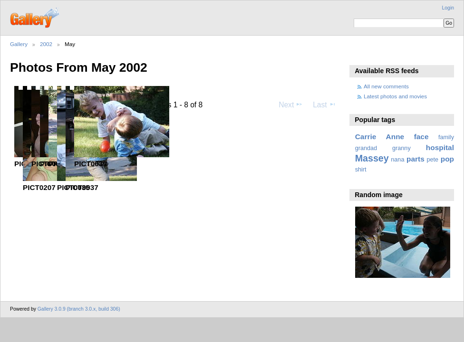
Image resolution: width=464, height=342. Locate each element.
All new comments (386, 86)
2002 (46, 44)
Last (324, 104)
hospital (440, 147)
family (446, 137)
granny (401, 148)
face (421, 137)
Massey (372, 158)
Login (448, 7)
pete (432, 159)
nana (397, 159)
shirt (361, 169)
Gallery (19, 44)
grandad (366, 148)
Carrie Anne (380, 137)
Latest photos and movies (395, 96)
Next (291, 104)
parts (415, 159)
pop (447, 159)
